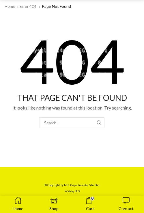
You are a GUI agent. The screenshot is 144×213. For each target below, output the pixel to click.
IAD (77, 191)
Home (10, 6)
